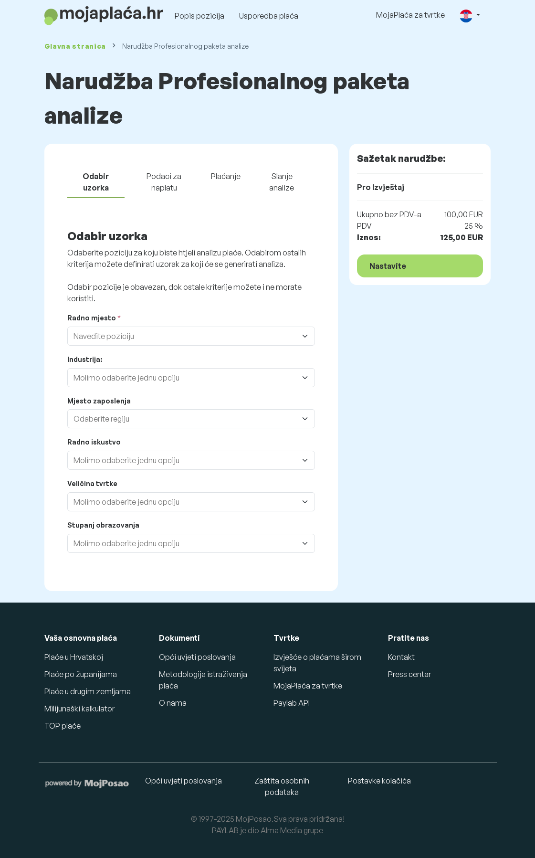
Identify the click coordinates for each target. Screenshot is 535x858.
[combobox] (194, 336)
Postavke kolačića (379, 780)
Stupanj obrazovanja (103, 525)
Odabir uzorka (96, 181)
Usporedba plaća (268, 16)
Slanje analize (281, 181)
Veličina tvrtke (92, 483)
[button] (469, 15)
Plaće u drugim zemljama (87, 691)
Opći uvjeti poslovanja (197, 657)
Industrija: (84, 359)
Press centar (409, 674)
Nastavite (387, 266)
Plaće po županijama (80, 674)
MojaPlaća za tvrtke (410, 15)
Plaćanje (226, 176)
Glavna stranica (75, 46)
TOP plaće (62, 726)
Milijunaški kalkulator (79, 708)
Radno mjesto (91, 318)
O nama (173, 703)
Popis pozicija (199, 16)
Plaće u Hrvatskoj (73, 657)
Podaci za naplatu (164, 181)
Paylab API (291, 703)
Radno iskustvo (94, 442)
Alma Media (281, 830)
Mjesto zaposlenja (99, 401)
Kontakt (401, 657)
